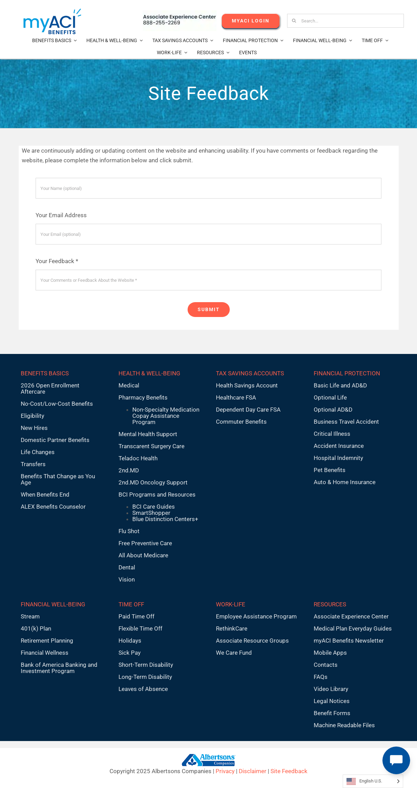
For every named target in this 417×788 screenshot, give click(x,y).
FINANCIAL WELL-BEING (53, 604)
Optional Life (330, 397)
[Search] (294, 21)
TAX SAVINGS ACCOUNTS (250, 373)
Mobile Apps (330, 652)
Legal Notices (332, 701)
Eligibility (32, 415)
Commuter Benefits (241, 421)
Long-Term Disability (145, 676)
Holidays (130, 640)
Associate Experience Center (351, 616)
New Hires (34, 427)
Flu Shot (129, 531)
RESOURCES (330, 604)
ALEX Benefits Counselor (53, 506)
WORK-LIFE (230, 604)
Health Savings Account (247, 385)
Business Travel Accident (346, 421)
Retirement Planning (47, 640)
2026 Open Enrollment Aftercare (50, 388)
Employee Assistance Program (256, 616)
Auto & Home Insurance (345, 482)
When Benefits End (45, 494)
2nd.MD (129, 470)
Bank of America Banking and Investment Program (59, 667)
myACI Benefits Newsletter (349, 640)
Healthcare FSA (236, 397)
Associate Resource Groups (252, 640)
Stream (30, 616)
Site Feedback (289, 771)
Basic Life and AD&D (340, 385)
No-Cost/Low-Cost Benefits (57, 403)
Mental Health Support (148, 434)
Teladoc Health (138, 458)
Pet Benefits (329, 470)
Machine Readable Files (344, 725)
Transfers (33, 464)
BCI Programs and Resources (157, 494)
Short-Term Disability (146, 664)
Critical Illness (332, 433)
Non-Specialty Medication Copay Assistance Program (165, 415)
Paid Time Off (136, 616)
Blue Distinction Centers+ (165, 519)
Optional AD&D (333, 409)
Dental (127, 567)
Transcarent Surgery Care (151, 446)
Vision (127, 579)
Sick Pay (130, 652)
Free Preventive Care (145, 543)
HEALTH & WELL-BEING (149, 373)
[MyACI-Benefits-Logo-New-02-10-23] (52, 11)
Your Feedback (57, 261)
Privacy (225, 771)
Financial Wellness (44, 652)
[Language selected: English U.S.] (373, 781)
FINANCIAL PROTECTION (347, 373)
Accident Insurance (339, 445)
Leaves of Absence (143, 688)
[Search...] (345, 21)
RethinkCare (231, 628)
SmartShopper (151, 512)
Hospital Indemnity (338, 457)
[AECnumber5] (180, 13)
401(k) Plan (36, 628)
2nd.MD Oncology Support (153, 482)
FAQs (321, 676)
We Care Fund (234, 652)
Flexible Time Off (140, 628)
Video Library (331, 688)
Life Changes (38, 452)
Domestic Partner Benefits (55, 439)
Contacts (326, 664)
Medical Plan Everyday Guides (353, 628)
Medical (129, 385)
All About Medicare (143, 555)
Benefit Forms (332, 713)
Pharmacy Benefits (143, 397)
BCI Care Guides (153, 506)
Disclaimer (252, 771)
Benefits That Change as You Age (58, 479)
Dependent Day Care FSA (248, 409)
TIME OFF (131, 604)
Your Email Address (61, 215)
